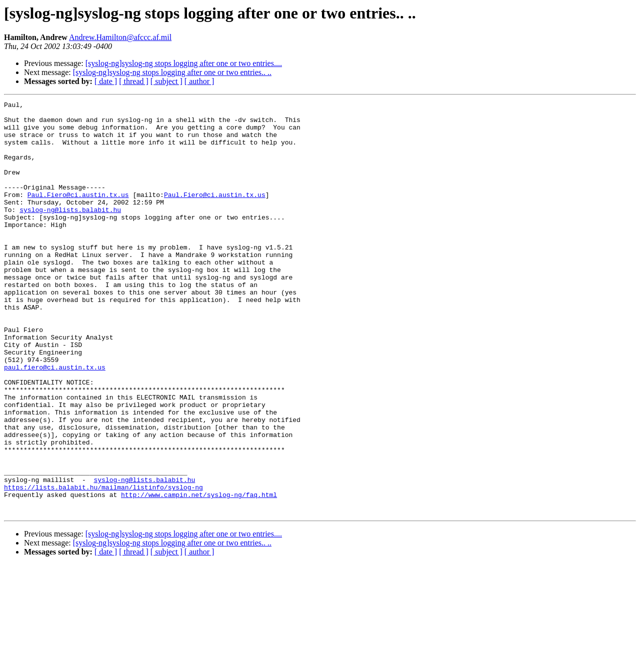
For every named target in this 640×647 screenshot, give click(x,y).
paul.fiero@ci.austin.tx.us (55, 421)
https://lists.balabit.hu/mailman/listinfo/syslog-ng (103, 565)
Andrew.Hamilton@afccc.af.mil (120, 37)
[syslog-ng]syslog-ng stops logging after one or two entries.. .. (172, 72)
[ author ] (199, 81)
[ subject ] (166, 81)
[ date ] (105, 81)
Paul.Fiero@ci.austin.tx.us (78, 214)
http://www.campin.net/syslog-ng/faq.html (199, 574)
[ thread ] (133, 81)
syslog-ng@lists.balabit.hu (70, 232)
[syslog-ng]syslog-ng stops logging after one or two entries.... (184, 63)
